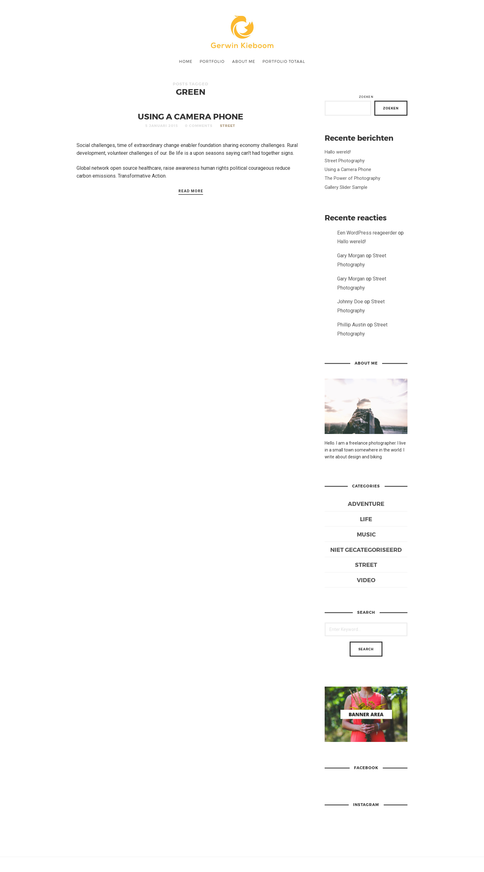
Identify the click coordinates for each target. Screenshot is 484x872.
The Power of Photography (352, 178)
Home (185, 61)
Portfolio (212, 61)
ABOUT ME (243, 61)
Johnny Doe (350, 302)
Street (227, 125)
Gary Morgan (351, 256)
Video (366, 580)
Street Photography (345, 161)
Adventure (366, 503)
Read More (190, 191)
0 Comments (198, 125)
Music (366, 534)
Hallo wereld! (338, 152)
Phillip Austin (351, 325)
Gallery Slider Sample (346, 187)
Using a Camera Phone (190, 116)
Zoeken (366, 96)
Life (366, 519)
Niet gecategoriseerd (366, 549)
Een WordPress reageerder (367, 233)
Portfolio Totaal (283, 61)
